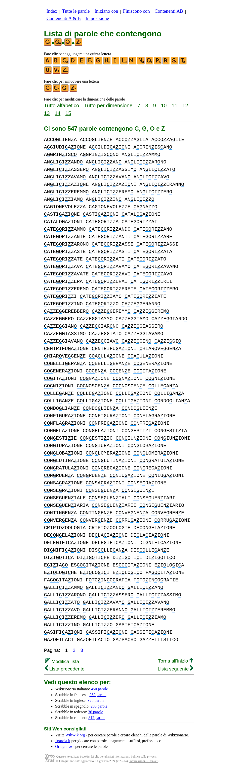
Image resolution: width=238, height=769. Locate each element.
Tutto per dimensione (108, 105)
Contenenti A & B (63, 18)
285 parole (99, 706)
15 (68, 113)
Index (51, 11)
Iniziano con (106, 11)
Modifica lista (62, 661)
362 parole (97, 695)
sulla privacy (148, 756)
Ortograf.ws (64, 746)
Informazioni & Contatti (143, 761)
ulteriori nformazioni (116, 756)
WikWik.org (75, 735)
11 (174, 105)
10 (164, 105)
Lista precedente (64, 668)
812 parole (96, 718)
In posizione (97, 18)
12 (185, 105)
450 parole (99, 689)
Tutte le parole (76, 11)
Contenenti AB (169, 11)
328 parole (95, 700)
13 (47, 113)
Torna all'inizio (175, 661)
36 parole (95, 712)
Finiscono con (136, 11)
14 (57, 113)
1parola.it (62, 741)
